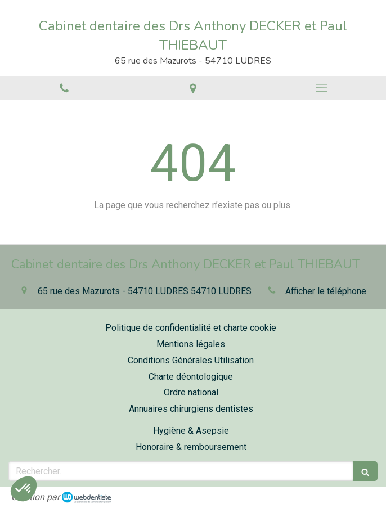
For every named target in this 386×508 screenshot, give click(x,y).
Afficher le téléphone (325, 291)
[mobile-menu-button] (321, 88)
